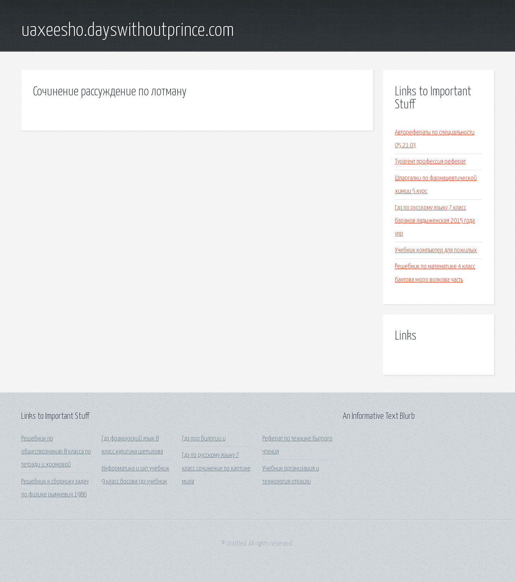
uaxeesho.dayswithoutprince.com (127, 31)
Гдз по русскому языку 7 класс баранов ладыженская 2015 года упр (435, 221)
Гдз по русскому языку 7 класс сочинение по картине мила (216, 468)
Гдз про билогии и (204, 438)
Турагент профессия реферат (430, 161)
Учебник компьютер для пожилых (436, 250)
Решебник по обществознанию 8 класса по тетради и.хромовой (56, 452)
